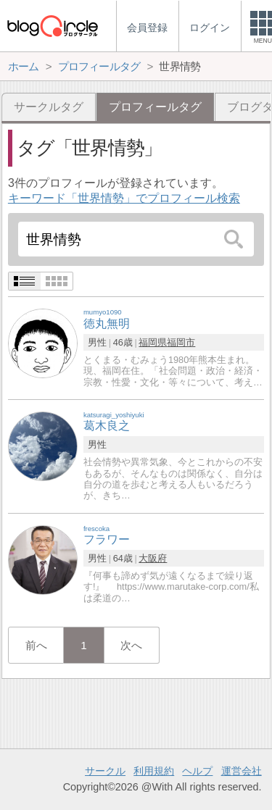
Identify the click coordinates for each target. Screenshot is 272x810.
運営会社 (241, 771)
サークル (105, 771)
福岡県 (153, 342)
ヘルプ (197, 771)
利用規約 (153, 771)
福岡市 (181, 342)
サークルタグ (48, 107)
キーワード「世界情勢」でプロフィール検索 (124, 198)
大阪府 (153, 558)
